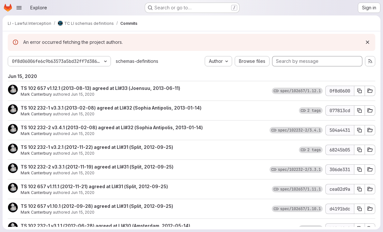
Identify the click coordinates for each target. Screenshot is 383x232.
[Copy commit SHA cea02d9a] (359, 189)
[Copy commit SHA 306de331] (359, 169)
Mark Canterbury (36, 94)
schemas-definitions (137, 61)
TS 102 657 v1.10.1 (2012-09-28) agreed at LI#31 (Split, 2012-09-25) (97, 206)
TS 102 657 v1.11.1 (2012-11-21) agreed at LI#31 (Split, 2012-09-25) (94, 186)
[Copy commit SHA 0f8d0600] (359, 91)
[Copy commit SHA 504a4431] (359, 130)
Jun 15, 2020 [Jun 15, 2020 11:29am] (82, 94)
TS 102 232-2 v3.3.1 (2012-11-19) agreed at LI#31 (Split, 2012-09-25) (97, 166)
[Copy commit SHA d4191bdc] (359, 209)
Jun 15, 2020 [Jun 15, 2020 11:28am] (82, 172)
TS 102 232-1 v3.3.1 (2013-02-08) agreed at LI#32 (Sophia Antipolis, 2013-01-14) (111, 108)
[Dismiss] (367, 42)
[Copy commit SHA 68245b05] (359, 150)
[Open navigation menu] (19, 8)
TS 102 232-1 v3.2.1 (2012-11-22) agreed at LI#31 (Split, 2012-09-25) (97, 147)
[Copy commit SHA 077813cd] (359, 110)
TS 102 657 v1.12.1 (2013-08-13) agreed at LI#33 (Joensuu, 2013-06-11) (100, 88)
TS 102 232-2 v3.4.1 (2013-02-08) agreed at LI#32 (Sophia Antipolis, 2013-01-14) (112, 127)
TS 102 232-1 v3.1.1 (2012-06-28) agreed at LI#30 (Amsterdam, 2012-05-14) (105, 225)
